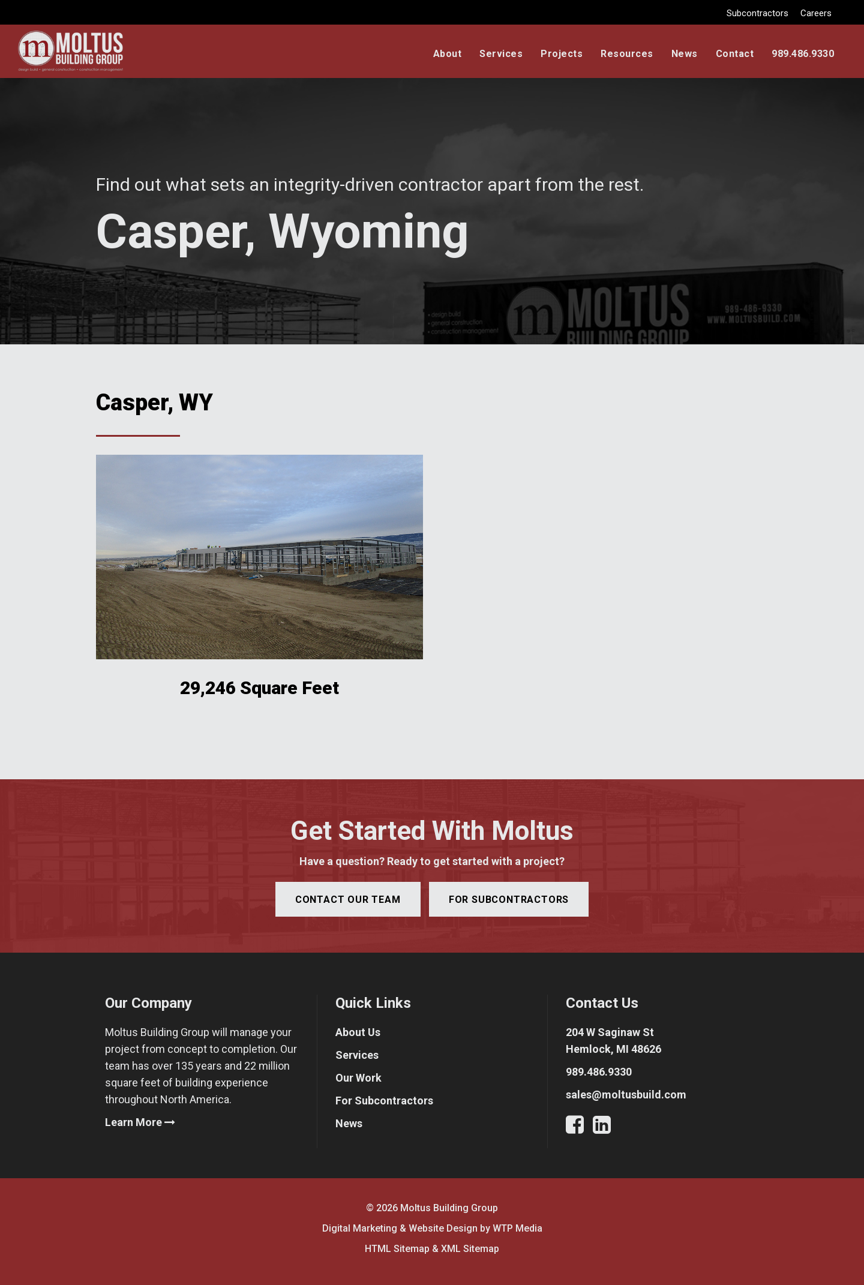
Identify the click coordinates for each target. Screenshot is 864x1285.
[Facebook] (579, 1128)
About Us (357, 1032)
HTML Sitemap (397, 1248)
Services (501, 53)
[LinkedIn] (602, 1128)
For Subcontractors (384, 1100)
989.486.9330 (803, 53)
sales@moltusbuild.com (626, 1094)
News (684, 53)
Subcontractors (757, 13)
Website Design (443, 1228)
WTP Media (517, 1228)
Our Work (358, 1077)
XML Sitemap (470, 1248)
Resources (627, 53)
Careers (816, 13)
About (447, 53)
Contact (735, 53)
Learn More (140, 1122)
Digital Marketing (359, 1228)
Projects (562, 53)
